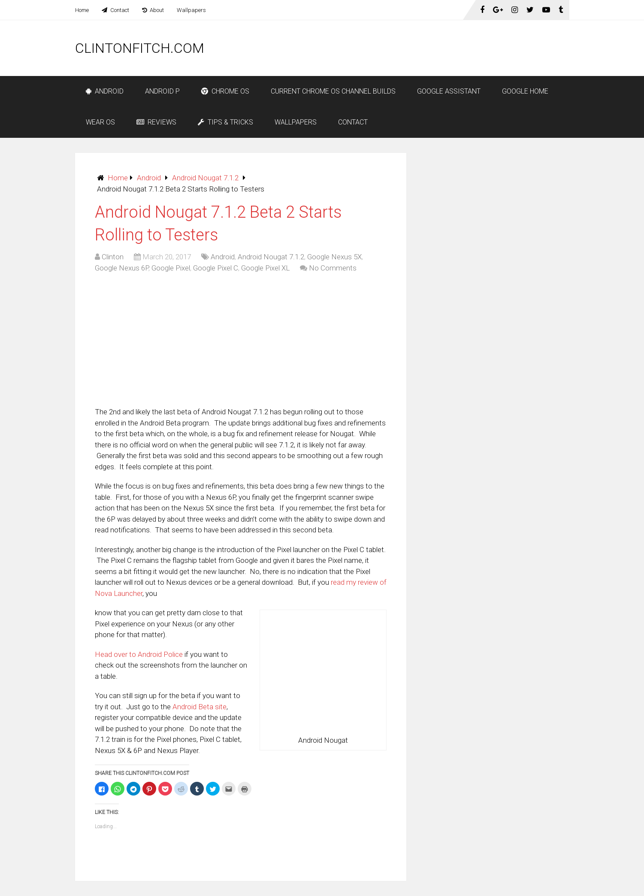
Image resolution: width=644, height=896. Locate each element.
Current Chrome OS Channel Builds (333, 91)
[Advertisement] (413, 48)
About (153, 10)
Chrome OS (225, 91)
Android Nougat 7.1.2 (205, 177)
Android (105, 91)
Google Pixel (170, 268)
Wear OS (100, 122)
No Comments (333, 268)
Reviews (156, 122)
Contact (115, 10)
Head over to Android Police (139, 654)
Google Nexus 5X (334, 256)
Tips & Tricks (225, 122)
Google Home (525, 91)
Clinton (113, 256)
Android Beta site (199, 706)
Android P (162, 91)
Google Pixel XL (265, 268)
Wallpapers (191, 10)
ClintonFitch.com (139, 48)
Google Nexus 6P (121, 268)
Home (82, 10)
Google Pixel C (215, 268)
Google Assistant (449, 91)
